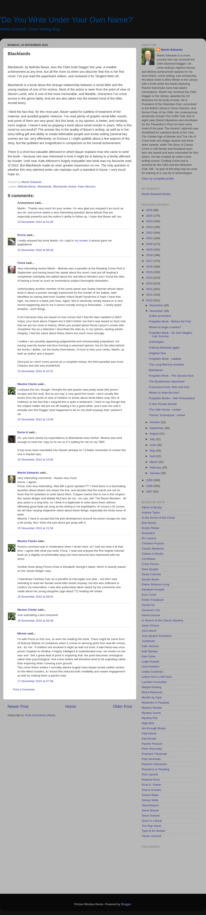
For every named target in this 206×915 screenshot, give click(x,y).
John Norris (149, 630)
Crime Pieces (150, 564)
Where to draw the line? (164, 392)
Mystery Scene (151, 712)
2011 (149, 294)
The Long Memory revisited (166, 364)
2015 (149, 272)
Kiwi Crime (149, 656)
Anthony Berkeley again (164, 347)
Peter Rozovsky (152, 748)
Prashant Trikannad (154, 753)
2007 (149, 491)
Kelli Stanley (150, 651)
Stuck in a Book (152, 820)
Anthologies (156, 341)
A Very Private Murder (163, 404)
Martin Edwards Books (156, 194)
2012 (149, 289)
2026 (149, 210)
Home (70, 706)
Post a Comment (24, 689)
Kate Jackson (150, 646)
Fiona (21, 262)
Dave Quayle (150, 569)
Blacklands (45, 186)
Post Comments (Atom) (40, 715)
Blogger (126, 904)
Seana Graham (151, 789)
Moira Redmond (152, 692)
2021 (149, 238)
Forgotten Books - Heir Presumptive (172, 398)
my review (80, 240)
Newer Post (18, 706)
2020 (149, 244)
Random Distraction (154, 764)
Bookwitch (148, 533)
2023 (149, 227)
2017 (149, 261)
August (154, 433)
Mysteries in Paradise (155, 702)
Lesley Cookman (152, 671)
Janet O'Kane (150, 625)
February (156, 467)
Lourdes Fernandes (154, 682)
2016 (149, 266)
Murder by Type (152, 697)
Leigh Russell (150, 661)
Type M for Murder (153, 830)
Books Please (150, 528)
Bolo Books (149, 522)
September (157, 428)
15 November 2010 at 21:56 (35, 528)
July (153, 439)
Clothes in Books (152, 553)
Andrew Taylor (151, 512)
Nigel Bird (148, 723)
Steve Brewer (150, 810)
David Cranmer (151, 574)
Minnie (22, 633)
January (155, 473)
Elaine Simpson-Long (155, 584)
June (153, 445)
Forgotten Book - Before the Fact (170, 321)
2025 (149, 215)
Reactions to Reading (155, 769)
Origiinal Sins (157, 353)
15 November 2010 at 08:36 (35, 250)
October (155, 422)
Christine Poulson (153, 543)
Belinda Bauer (27, 186)
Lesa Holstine (150, 666)
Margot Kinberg (151, 687)
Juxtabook (148, 641)
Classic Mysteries (153, 548)
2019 (149, 249)
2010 (149, 300)
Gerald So (148, 605)
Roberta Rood (151, 779)
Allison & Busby (152, 507)
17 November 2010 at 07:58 (35, 681)
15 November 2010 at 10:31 (35, 371)
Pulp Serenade (151, 759)
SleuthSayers (150, 805)
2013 (149, 283)
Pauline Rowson (152, 743)
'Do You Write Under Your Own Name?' (67, 19)
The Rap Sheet (151, 825)
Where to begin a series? (165, 327)
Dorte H (22, 432)
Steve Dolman (151, 815)
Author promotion (160, 315)
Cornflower (149, 558)
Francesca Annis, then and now (169, 387)
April (153, 456)
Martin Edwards (28, 472)
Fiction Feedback (153, 599)
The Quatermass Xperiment (167, 381)
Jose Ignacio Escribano (157, 635)
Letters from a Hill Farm (157, 676)
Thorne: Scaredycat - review (167, 415)
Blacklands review (64, 186)
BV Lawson (149, 538)
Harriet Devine (151, 615)
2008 (149, 486)
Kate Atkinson (87, 186)
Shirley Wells (150, 800)
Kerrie (21, 235)
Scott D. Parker (151, 784)
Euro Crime (149, 594)
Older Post (122, 706)
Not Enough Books (154, 728)
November (157, 311)
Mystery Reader (152, 707)
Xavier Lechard (151, 836)
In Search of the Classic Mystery (162, 620)
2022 (149, 232)
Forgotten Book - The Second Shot (171, 375)
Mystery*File (150, 718)
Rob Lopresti (150, 774)
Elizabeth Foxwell (153, 589)
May (153, 450)
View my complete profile (158, 178)
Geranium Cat (151, 610)
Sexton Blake (150, 795)
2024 (149, 221)
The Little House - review (165, 409)
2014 (149, 277)
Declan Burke (150, 579)
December (157, 305)
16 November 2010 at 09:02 (35, 596)
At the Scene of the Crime (158, 517)
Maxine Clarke (27, 384)
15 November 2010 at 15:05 (35, 459)
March (154, 462)
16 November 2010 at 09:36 (35, 620)
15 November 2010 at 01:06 (35, 221)
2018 (149, 255)
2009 (149, 480)
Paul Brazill (149, 738)
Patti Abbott (149, 733)
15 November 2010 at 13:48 (35, 419)
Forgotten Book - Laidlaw (165, 358)
